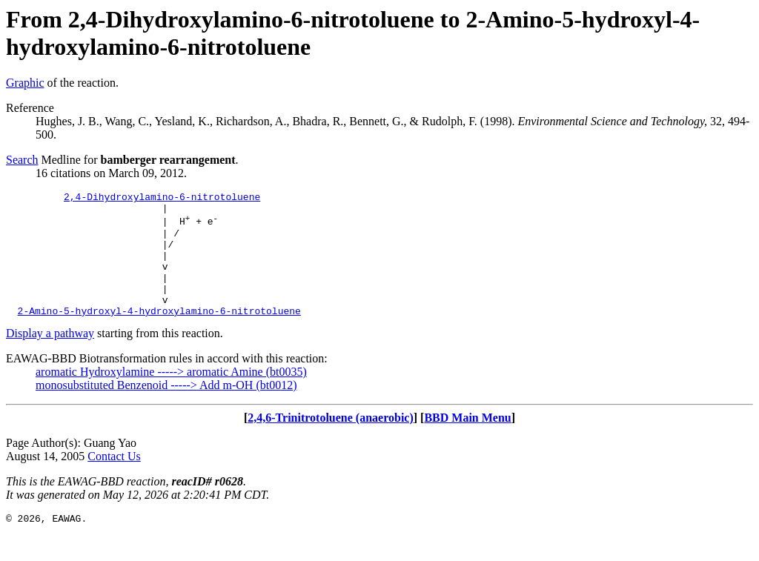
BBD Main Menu (467, 442)
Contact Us (114, 480)
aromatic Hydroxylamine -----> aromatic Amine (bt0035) (171, 396)
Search (22, 159)
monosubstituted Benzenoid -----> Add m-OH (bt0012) (166, 409)
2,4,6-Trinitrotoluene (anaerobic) (331, 442)
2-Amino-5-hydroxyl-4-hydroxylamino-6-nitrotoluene (159, 335)
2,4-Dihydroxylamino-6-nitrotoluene (162, 198)
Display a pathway (50, 357)
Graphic (25, 82)
